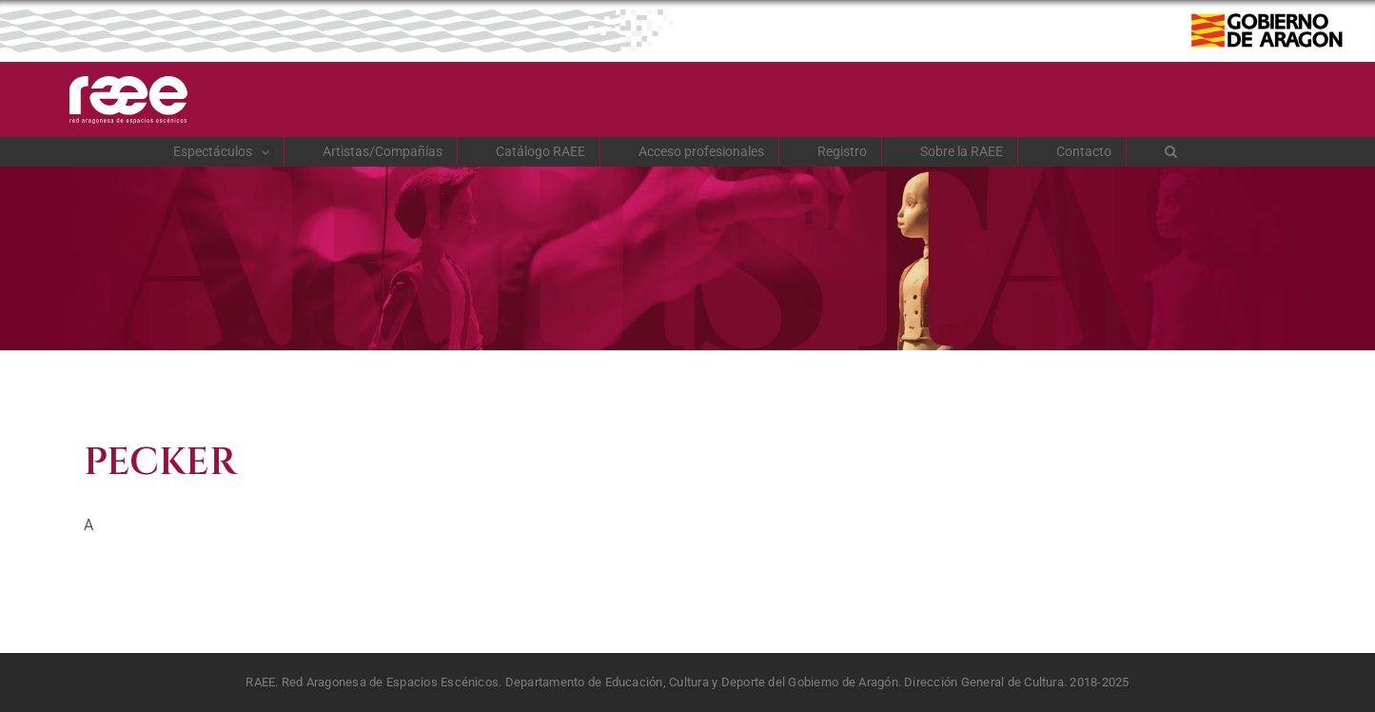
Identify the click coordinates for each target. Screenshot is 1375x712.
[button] (1171, 151)
